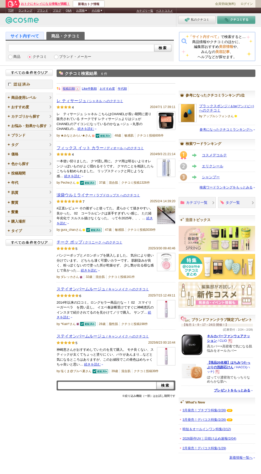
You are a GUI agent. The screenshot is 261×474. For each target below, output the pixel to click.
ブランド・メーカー (75, 57)
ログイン (247, 4)
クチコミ (40, 57)
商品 (16, 57)
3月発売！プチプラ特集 (204, 410)
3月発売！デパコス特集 (204, 420)
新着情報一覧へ (241, 457)
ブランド (42, 10)
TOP (11, 10)
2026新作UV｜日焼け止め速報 (209, 438)
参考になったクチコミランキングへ (226, 129)
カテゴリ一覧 (144, 10)
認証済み (29, 84)
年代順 (122, 88)
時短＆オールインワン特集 (206, 429)
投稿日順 (69, 88)
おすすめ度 (107, 88)
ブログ (57, 10)
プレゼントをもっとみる (232, 390)
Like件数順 (89, 88)
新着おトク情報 (88, 4)
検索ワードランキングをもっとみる (226, 187)
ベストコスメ (164, 10)
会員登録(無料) (225, 4)
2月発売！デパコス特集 (204, 448)
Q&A (69, 10)
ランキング (25, 10)
